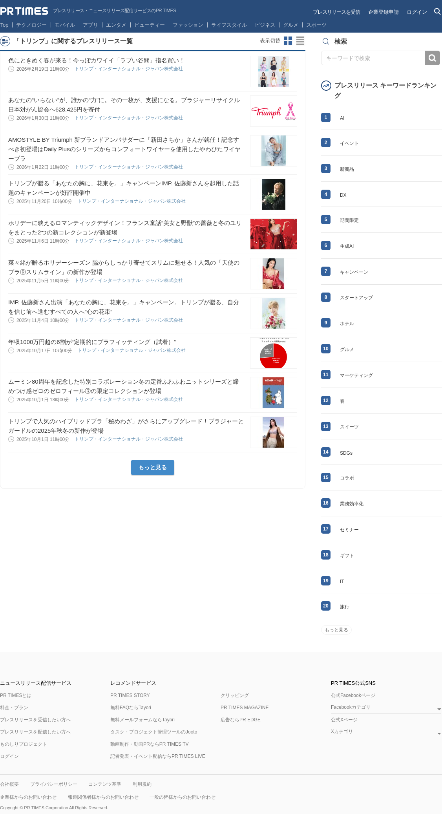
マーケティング (356, 375)
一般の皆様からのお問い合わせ (183, 797)
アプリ (90, 24)
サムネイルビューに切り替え (288, 41)
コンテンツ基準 (104, 784)
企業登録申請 (383, 12)
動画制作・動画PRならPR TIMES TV (149, 744)
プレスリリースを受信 (336, 12)
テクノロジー (31, 24)
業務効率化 (351, 504)
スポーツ (316, 24)
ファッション (188, 24)
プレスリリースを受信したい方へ (35, 720)
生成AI (347, 246)
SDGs (346, 453)
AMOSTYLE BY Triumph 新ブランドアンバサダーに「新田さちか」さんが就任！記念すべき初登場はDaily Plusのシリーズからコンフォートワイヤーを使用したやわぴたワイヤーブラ (124, 149)
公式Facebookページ (353, 695)
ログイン (417, 12)
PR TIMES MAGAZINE (244, 707)
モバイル (65, 24)
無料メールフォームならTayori (142, 720)
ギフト (347, 555)
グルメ (290, 24)
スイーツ (349, 427)
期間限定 (349, 220)
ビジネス (265, 24)
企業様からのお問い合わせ (28, 797)
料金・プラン (14, 707)
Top (4, 24)
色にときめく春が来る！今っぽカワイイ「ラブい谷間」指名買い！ (96, 60)
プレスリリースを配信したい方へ (35, 732)
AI (342, 118)
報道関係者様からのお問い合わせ (103, 797)
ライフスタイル (229, 24)
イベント (349, 143)
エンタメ (116, 24)
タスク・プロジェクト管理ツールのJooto (153, 732)
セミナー (349, 529)
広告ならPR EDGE (241, 720)
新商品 (347, 169)
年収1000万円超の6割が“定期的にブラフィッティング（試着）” (92, 341)
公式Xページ (344, 720)
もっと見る (153, 467)
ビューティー (149, 24)
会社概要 (9, 784)
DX (343, 195)
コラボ (347, 478)
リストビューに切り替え (300, 41)
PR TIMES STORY (130, 695)
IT (342, 581)
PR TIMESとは (15, 695)
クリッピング (235, 695)
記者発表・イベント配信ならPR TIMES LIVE (157, 756)
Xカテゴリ (342, 731)
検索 (432, 58)
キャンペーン (354, 272)
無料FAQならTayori (130, 707)
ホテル (347, 323)
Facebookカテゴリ (351, 707)
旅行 (344, 606)
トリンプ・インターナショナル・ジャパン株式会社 (129, 68)
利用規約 (142, 784)
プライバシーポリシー (53, 784)
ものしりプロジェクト (23, 744)
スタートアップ (356, 297)
